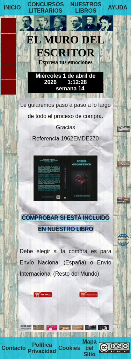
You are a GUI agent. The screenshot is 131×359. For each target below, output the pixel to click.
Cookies (69, 348)
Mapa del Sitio (89, 348)
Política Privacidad (42, 348)
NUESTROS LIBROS (86, 7)
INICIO (12, 8)
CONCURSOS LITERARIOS (46, 7)
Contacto (13, 348)
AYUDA (117, 8)
